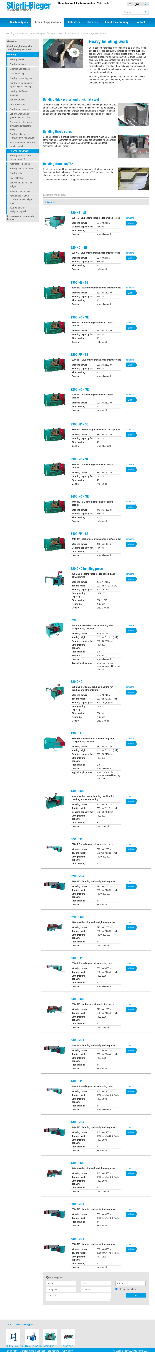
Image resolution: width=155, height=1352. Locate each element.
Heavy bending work (19, 151)
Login (106, 3)
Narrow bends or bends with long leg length (23, 144)
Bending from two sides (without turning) (21, 157)
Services (92, 22)
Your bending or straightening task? (19, 210)
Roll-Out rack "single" (17, 1346)
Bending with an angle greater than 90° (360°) (20, 116)
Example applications (20, 69)
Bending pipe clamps (19, 109)
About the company (116, 22)
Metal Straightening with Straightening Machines (19, 48)
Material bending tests (20, 191)
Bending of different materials (19, 93)
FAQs (99, 3)
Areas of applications (48, 22)
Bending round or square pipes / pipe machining (21, 85)
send (136, 1295)
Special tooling (16, 178)
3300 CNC (68, 1346)
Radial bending (17, 73)
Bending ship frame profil (21, 168)
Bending (11, 54)
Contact (140, 22)
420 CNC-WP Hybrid (35, 1346)
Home (61, 3)
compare (130, 218)
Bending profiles (17, 99)
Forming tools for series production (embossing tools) (21, 126)
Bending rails (16, 173)
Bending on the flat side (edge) (21, 184)
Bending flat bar (17, 59)
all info (130, 223)
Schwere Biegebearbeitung (93, 33)
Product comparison (85, 3)
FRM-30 (50, 1346)
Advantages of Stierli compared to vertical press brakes (22, 199)
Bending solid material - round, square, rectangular (22, 136)
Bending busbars (18, 64)
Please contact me (127, 1289)
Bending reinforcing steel (21, 78)
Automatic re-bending (20, 164)
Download (70, 3)
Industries (74, 22)
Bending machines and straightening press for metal (30, 33)
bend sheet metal (18, 104)
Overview (12, 41)
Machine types (19, 22)
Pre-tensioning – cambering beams (21, 217)
